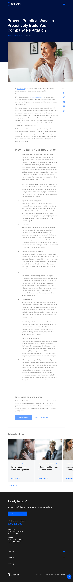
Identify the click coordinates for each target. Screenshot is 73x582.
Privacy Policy (38, 574)
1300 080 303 (15, 523)
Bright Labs (62, 574)
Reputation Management (15, 36)
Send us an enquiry (17, 514)
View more (12, 486)
